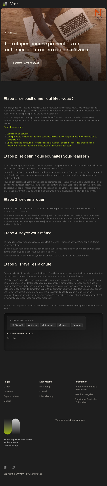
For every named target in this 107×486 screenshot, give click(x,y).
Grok (77, 325)
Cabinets (8, 392)
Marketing (44, 387)
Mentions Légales (84, 395)
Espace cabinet (12, 397)
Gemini (64, 325)
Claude (32, 325)
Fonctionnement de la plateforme (86, 389)
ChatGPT (17, 325)
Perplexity (48, 325)
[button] (101, 4)
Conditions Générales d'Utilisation (86, 402)
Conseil (43, 392)
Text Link (11, 338)
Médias (7, 402)
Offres (7, 387)
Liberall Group (46, 397)
